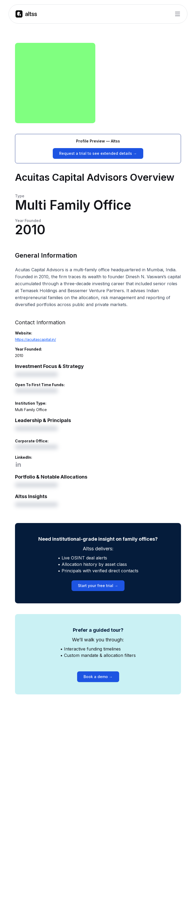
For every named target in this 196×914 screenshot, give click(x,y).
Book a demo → (98, 676)
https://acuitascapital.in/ (35, 339)
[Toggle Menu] (177, 13)
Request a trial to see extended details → (98, 153)
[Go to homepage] (26, 14)
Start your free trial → (98, 585)
